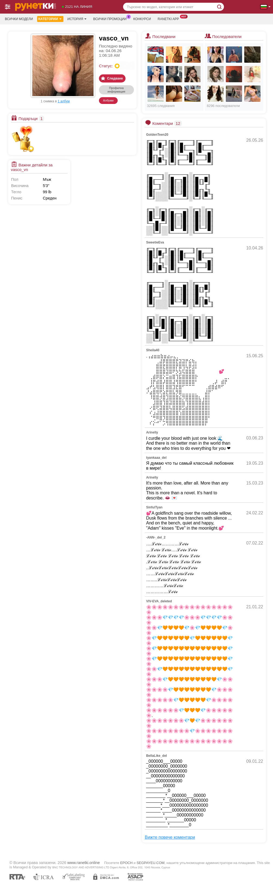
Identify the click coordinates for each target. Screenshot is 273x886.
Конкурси (142, 19)
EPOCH (126, 863)
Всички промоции (111, 18)
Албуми (108, 100)
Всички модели (19, 19)
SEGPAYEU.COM (151, 863)
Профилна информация (116, 89)
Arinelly (152, 432)
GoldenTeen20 (157, 135)
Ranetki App (170, 18)
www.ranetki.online (83, 862)
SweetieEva (155, 242)
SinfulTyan (154, 507)
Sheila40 (152, 350)
